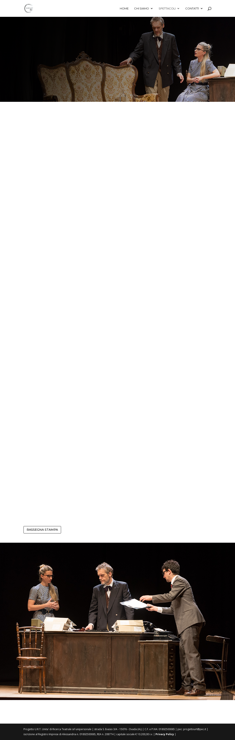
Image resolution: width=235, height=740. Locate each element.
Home (124, 8)
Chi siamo (141, 8)
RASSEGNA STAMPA (42, 530)
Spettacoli (167, 8)
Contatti (192, 8)
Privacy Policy (164, 734)
